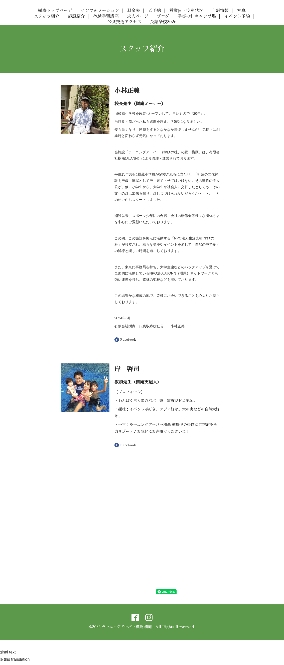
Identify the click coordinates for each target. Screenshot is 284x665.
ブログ (163, 16)
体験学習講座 (106, 16)
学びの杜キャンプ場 (197, 16)
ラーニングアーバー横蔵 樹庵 (127, 627)
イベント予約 (237, 16)
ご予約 (154, 11)
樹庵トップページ (55, 11)
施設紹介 (76, 16)
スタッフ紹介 (46, 16)
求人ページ (137, 16)
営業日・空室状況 (186, 11)
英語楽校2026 (163, 22)
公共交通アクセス (124, 22)
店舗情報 (220, 11)
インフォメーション (100, 11)
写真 (241, 11)
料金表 (133, 11)
